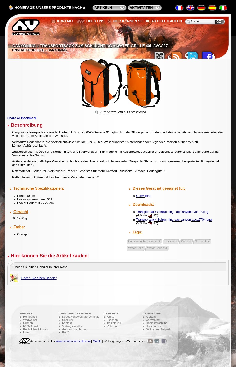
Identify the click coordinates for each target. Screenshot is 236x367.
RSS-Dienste (31, 326)
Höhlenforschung (156, 322)
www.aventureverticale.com (73, 341)
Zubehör (112, 326)
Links (26, 332)
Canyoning (143, 195)
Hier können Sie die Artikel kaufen (147, 21)
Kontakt (65, 21)
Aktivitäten (141, 7)
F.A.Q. (66, 332)
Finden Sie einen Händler (39, 278)
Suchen (28, 322)
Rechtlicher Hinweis (35, 329)
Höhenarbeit (154, 326)
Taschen (112, 319)
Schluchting (202, 240)
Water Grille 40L (157, 247)
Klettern (151, 316)
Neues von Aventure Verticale (80, 316)
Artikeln (103, 7)
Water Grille (135, 247)
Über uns (95, 21)
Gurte (110, 316)
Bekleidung (114, 322)
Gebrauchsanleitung (75, 329)
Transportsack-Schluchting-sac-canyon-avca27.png (172, 212)
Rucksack (171, 240)
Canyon (186, 240)
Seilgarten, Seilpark (158, 329)
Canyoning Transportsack (144, 240)
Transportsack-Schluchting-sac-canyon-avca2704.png (174, 219)
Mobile (97, 341)
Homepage (25, 7)
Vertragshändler (72, 326)
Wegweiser (30, 319)
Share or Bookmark (21, 118)
